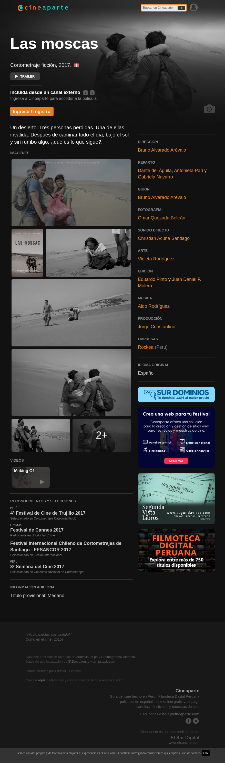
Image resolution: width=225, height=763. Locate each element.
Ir (181, 7)
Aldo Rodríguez (154, 306)
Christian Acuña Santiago (164, 238)
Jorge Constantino (156, 326)
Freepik (60, 671)
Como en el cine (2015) (44, 639)
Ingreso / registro (31, 111)
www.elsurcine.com (184, 742)
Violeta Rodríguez (156, 258)
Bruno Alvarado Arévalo (162, 150)
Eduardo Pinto (152, 279)
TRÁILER (25, 76)
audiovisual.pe (87, 657)
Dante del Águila (155, 170)
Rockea (146, 347)
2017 (64, 65)
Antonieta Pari (188, 170)
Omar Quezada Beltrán (161, 217)
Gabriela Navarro (155, 176)
